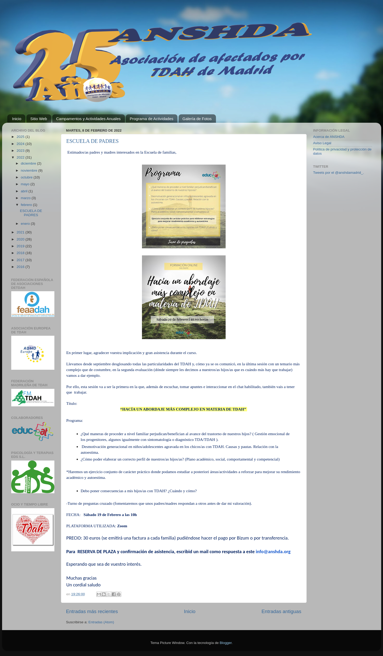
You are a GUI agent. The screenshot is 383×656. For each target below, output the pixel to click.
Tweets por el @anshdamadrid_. (338, 173)
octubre (27, 177)
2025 (20, 137)
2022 (20, 157)
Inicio (16, 118)
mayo (26, 184)
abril (24, 191)
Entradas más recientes (92, 611)
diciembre (29, 163)
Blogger (226, 643)
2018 (20, 253)
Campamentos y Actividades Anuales (88, 118)
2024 (20, 144)
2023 (20, 151)
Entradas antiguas (281, 611)
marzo (26, 198)
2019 (20, 246)
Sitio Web (38, 118)
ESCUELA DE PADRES (92, 141)
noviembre (29, 170)
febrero (27, 205)
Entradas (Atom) (101, 622)
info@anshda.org (273, 551)
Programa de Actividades (151, 118)
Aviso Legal (322, 143)
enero (26, 224)
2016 (20, 267)
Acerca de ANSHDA (329, 137)
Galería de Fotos (197, 118)
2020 (20, 239)
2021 (20, 232)
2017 (20, 260)
